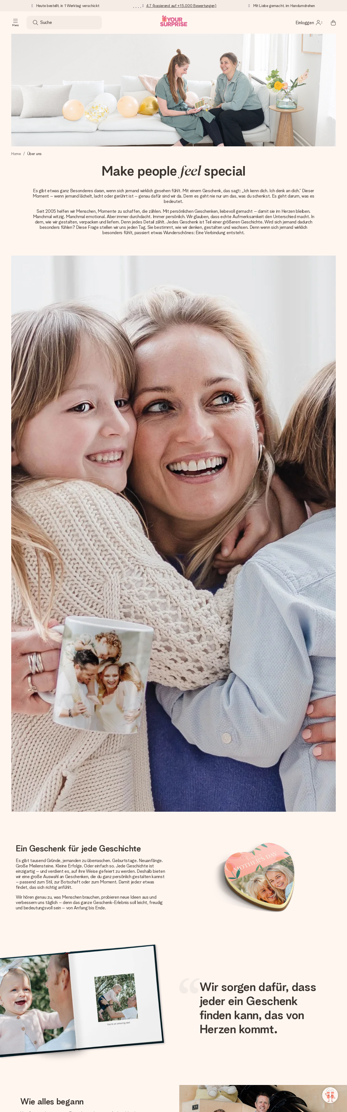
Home (16, 153)
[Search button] (35, 22)
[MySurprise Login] (308, 22)
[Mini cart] (330, 22)
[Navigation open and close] (15, 22)
